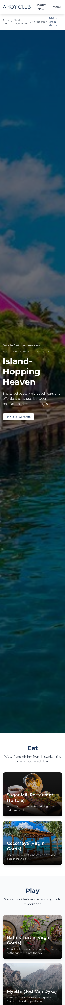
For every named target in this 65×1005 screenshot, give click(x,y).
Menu (57, 6)
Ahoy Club (6, 22)
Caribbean (38, 21)
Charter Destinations (21, 22)
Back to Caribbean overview (21, 345)
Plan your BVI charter (19, 416)
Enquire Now (40, 7)
